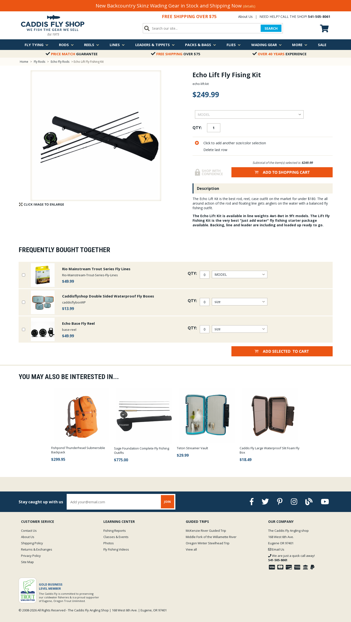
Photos (108, 543)
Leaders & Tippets (155, 44)
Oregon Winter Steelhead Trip (207, 543)
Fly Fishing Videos (116, 549)
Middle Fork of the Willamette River (211, 537)
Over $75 (175, 53)
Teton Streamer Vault (192, 448)
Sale (322, 44)
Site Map (27, 562)
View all (191, 549)
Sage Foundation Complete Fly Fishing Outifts (141, 450)
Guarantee (72, 53)
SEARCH (271, 28)
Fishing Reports (114, 530)
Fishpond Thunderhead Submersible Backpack (78, 450)
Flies (234, 44)
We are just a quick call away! (291, 557)
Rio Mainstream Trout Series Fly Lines (96, 268)
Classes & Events (116, 537)
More (299, 44)
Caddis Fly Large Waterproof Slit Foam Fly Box (270, 450)
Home (24, 62)
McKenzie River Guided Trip (206, 530)
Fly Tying (36, 44)
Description (208, 188)
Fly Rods (39, 62)
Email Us (276, 549)
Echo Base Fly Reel (78, 323)
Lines (117, 44)
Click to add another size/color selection (234, 143)
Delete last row (215, 149)
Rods (66, 44)
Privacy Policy (31, 555)
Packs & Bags (200, 44)
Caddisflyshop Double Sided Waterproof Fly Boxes (108, 296)
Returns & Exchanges (36, 549)
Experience (279, 53)
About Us (245, 16)
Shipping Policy (32, 543)
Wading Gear (266, 44)
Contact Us (29, 530)
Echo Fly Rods (60, 62)
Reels (91, 44)
